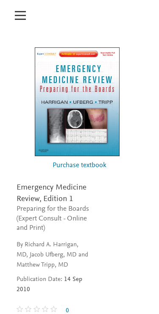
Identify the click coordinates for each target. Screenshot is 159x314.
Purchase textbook (79, 165)
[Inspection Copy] (61, 20)
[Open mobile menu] (19, 10)
